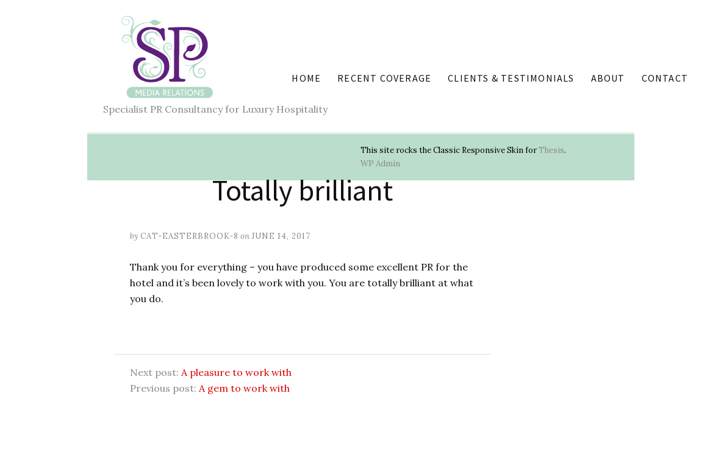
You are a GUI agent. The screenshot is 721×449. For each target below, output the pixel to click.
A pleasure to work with (236, 372)
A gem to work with (244, 388)
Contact (665, 78)
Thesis (551, 150)
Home (306, 78)
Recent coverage (384, 78)
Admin (380, 163)
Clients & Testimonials (511, 78)
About (608, 78)
